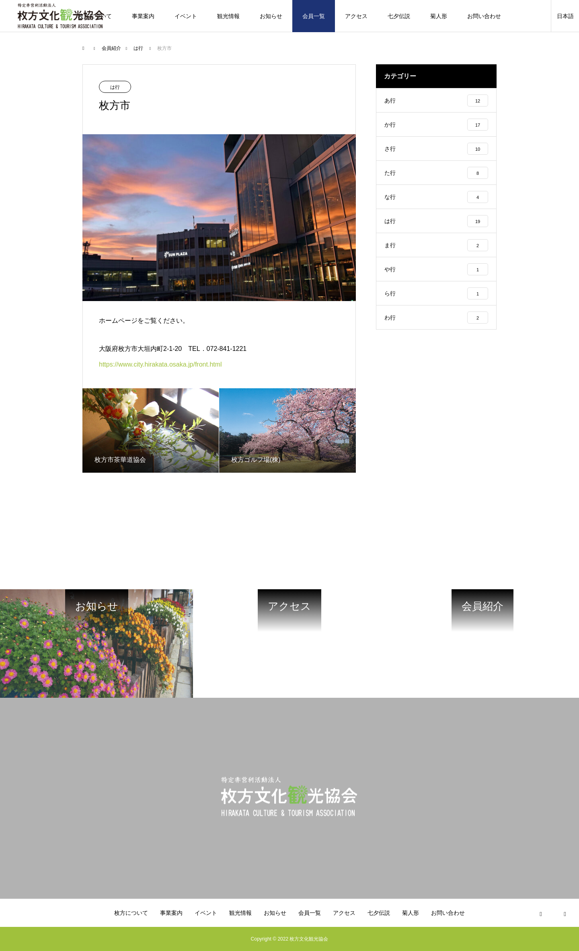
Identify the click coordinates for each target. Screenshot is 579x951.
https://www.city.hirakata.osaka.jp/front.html (160, 364)
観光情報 (228, 16)
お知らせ (271, 16)
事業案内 (143, 16)
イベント (186, 16)
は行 (115, 87)
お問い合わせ (484, 16)
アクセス (356, 16)
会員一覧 (313, 16)
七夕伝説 (399, 16)
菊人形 (438, 16)
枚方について (131, 913)
